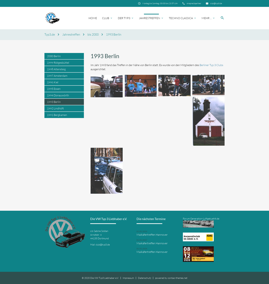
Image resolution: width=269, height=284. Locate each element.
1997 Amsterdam (57, 75)
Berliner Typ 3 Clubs (211, 65)
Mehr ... (207, 18)
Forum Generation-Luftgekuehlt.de (201, 218)
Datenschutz (144, 277)
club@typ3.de (216, 3)
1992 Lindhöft (55, 108)
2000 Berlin (54, 56)
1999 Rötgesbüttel (58, 62)
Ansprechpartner (194, 3)
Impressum (128, 277)
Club (105, 18)
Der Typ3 (124, 18)
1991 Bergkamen (57, 115)
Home (93, 18)
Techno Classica (181, 18)
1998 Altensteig (56, 69)
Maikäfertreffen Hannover (152, 234)
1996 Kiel (52, 82)
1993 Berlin (113, 34)
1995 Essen (54, 88)
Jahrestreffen (149, 18)
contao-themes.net (177, 277)
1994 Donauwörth (58, 95)
